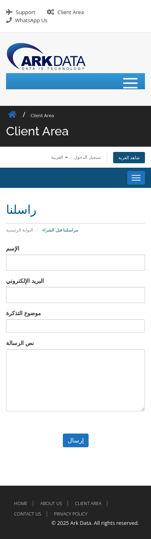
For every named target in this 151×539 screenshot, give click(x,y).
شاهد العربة (129, 157)
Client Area (71, 12)
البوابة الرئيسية (19, 230)
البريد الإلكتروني (25, 280)
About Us (51, 503)
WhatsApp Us (31, 20)
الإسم (12, 248)
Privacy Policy (70, 514)
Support (25, 12)
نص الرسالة (20, 343)
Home (20, 503)
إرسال (76, 440)
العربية (59, 157)
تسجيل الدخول (87, 157)
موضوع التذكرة (23, 313)
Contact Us (27, 514)
